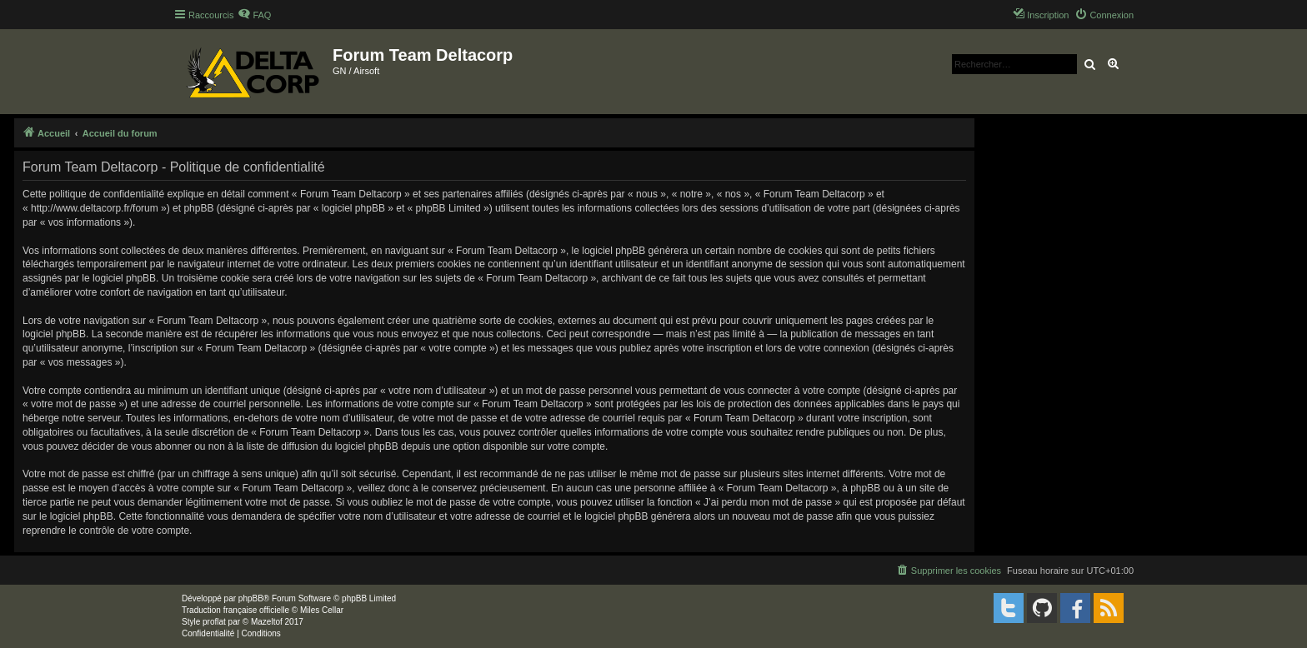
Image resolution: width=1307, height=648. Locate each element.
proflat (214, 621)
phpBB (250, 598)
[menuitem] (254, 15)
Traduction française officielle (235, 610)
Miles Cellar (321, 610)
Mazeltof (267, 621)
